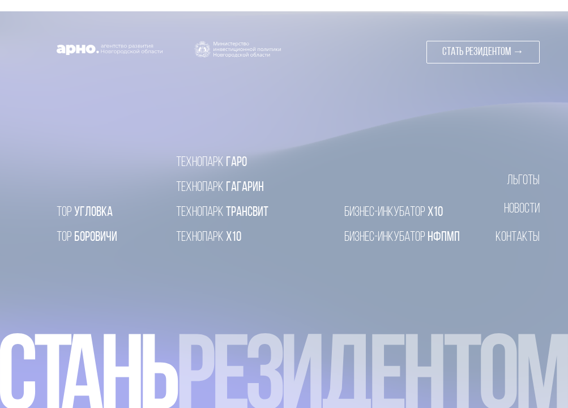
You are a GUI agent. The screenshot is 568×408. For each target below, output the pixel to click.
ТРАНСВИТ (222, 212)
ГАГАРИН (220, 187)
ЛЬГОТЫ (523, 181)
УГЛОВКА (85, 212)
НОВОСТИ (522, 209)
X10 (393, 212)
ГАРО (211, 162)
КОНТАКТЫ (518, 237)
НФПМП (402, 237)
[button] (483, 52)
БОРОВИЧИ (87, 237)
